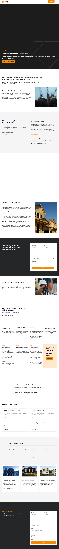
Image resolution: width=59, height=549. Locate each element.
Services (4, 50)
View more (4, 289)
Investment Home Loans (45, 478)
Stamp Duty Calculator (10, 422)
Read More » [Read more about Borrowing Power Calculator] (34, 429)
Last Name (45, 245)
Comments (34, 261)
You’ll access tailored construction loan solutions (42, 140)
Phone (45, 250)
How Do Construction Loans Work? (17, 446)
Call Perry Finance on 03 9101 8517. (9, 249)
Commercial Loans (7, 478)
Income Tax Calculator (38, 410)
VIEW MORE (11, 452)
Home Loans (24, 478)
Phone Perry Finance (6, 100)
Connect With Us (34, 134)
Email (33, 250)
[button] (56, 2)
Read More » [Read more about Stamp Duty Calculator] (6, 429)
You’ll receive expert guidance (39, 121)
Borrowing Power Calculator (40, 422)
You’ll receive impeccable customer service (41, 138)
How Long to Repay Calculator (12, 410)
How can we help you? (35, 256)
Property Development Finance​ (39, 143)
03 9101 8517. (21, 517)
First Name (34, 245)
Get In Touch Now (5, 134)
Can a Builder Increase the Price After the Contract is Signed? (22, 456)
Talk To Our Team (5, 230)
